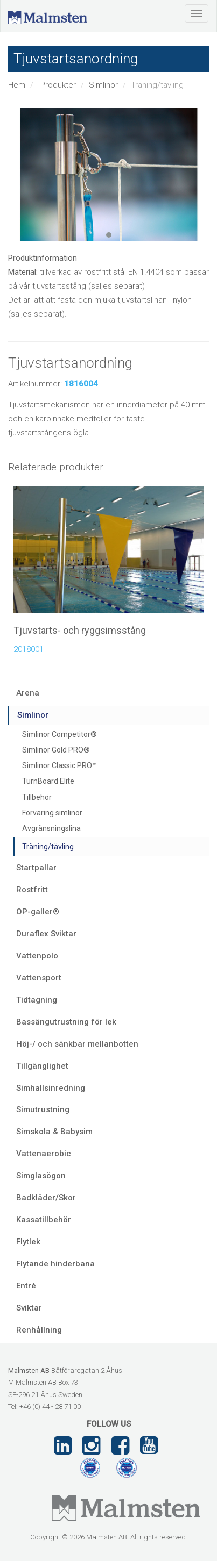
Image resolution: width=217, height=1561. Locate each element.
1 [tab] (108, 235)
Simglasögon (41, 1175)
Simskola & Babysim (54, 1131)
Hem (16, 85)
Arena (27, 693)
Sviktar (29, 1308)
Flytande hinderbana (55, 1264)
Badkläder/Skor (46, 1197)
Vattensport (38, 978)
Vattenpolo (37, 956)
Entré (26, 1286)
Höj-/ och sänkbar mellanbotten (77, 1044)
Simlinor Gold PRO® (56, 750)
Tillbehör (37, 797)
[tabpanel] (108, 174)
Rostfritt (32, 889)
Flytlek (28, 1242)
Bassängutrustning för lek (66, 1022)
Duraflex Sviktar (46, 934)
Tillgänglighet (42, 1066)
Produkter (58, 85)
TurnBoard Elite (48, 781)
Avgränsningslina (51, 828)
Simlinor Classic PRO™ (59, 765)
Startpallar (36, 867)
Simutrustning (42, 1109)
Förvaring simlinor (52, 812)
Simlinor (103, 85)
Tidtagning (36, 1000)
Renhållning (39, 1330)
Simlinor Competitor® (59, 734)
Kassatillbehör (43, 1220)
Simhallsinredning (50, 1088)
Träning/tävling (48, 846)
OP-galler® (37, 911)
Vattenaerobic (43, 1153)
